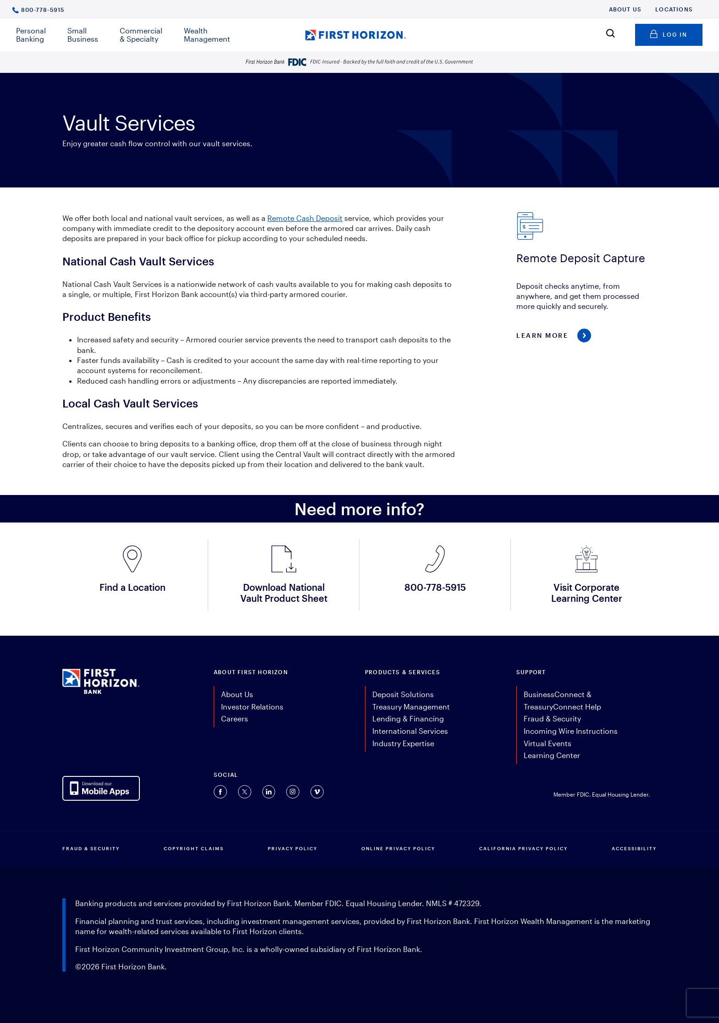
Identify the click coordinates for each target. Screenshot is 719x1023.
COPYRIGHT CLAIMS (194, 848)
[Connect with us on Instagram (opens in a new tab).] (292, 791)
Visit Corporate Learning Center (586, 593)
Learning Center (552, 755)
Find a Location (133, 587)
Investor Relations (252, 706)
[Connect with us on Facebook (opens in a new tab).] (220, 791)
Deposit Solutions (403, 694)
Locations (674, 9)
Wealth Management (207, 34)
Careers (234, 718)
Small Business (82, 34)
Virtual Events (547, 743)
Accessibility (634, 848)
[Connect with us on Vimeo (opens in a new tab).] (317, 791)
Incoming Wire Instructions (571, 730)
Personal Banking (31, 34)
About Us (625, 9)
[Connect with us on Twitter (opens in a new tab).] (244, 791)
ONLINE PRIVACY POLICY (398, 848)
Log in (668, 33)
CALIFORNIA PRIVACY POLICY (523, 848)
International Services (410, 730)
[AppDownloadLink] (101, 788)
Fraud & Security (552, 718)
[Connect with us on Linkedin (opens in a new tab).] (268, 791)
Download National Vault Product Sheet (283, 593)
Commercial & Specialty (141, 34)
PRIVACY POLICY (292, 848)
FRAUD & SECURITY (91, 848)
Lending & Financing (408, 718)
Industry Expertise (403, 743)
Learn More (542, 335)
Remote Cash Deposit (305, 218)
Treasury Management (411, 706)
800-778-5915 (42, 9)
